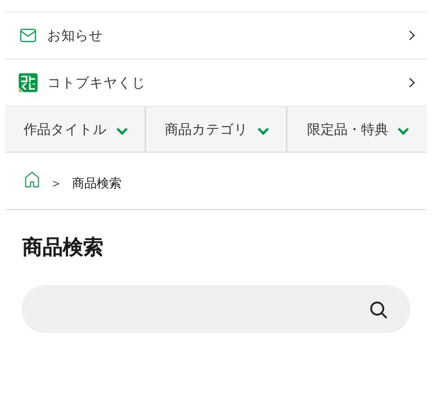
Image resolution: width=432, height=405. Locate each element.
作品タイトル (65, 129)
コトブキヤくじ (96, 82)
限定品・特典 (347, 129)
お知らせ (75, 35)
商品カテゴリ (206, 129)
